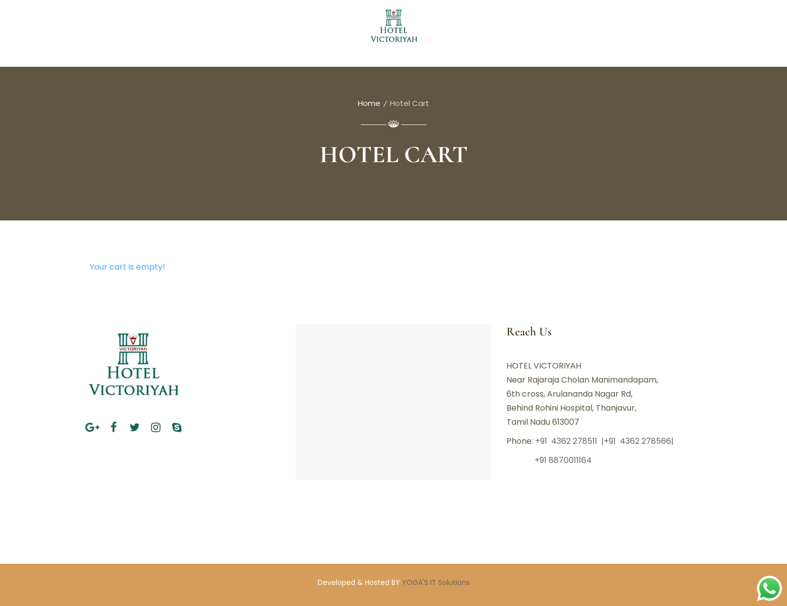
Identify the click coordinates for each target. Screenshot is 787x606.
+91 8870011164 (550, 460)
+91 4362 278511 (567, 441)
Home (369, 103)
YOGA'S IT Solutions (436, 582)
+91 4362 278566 (637, 441)
